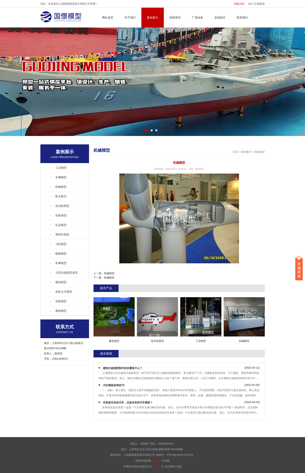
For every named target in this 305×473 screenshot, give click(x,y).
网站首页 (107, 17)
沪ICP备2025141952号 (180, 454)
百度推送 (259, 3)
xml (250, 3)
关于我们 (130, 17)
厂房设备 (197, 17)
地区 (179, 466)
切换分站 (239, 3)
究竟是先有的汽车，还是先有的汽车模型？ (128, 402)
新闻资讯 (175, 17)
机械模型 (259, 151)
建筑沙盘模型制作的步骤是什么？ (122, 368)
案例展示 (152, 17)
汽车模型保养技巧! (114, 385)
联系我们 (242, 17)
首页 (235, 151)
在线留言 (220, 17)
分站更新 (169, 466)
